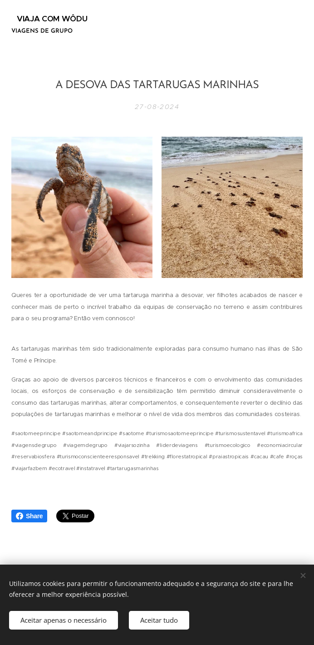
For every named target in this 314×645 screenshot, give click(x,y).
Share (29, 516)
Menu (285, 26)
